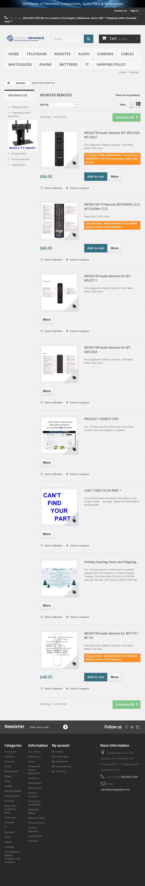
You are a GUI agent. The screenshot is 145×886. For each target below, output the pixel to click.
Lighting (9, 847)
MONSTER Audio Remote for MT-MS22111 (107, 278)
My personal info (61, 766)
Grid (132, 105)
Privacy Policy (19, 152)
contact (123, 72)
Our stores (34, 751)
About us (16, 120)
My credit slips (60, 756)
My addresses (60, 761)
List (138, 105)
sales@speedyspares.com (115, 789)
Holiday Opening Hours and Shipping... (111, 562)
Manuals (9, 822)
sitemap (134, 72)
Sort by (44, 104)
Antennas (10, 817)
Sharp (8, 776)
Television (37, 54)
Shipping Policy (111, 64)
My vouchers (59, 771)
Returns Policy (36, 817)
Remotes (62, 54)
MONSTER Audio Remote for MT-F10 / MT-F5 (111, 635)
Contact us (120, 10)
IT (87, 64)
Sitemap (33, 841)
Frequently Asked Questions (34, 770)
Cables (127, 54)
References (17, 131)
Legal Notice (18, 163)
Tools (8, 837)
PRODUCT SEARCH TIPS (101, 419)
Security (9, 800)
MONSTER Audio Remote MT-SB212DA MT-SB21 (112, 135)
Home (13, 54)
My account (60, 745)
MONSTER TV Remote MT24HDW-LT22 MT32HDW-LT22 (112, 207)
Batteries (68, 64)
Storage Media (13, 791)
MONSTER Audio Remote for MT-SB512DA (107, 350)
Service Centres (20, 137)
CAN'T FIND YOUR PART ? (102, 490)
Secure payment (20, 157)
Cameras (105, 54)
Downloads (17, 126)
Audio (83, 54)
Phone (45, 64)
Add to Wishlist (53, 188)
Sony (8, 781)
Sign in (134, 10)
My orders (57, 751)
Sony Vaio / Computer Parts (11, 809)
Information (17, 95)
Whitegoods (20, 64)
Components (12, 796)
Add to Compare (79, 188)
